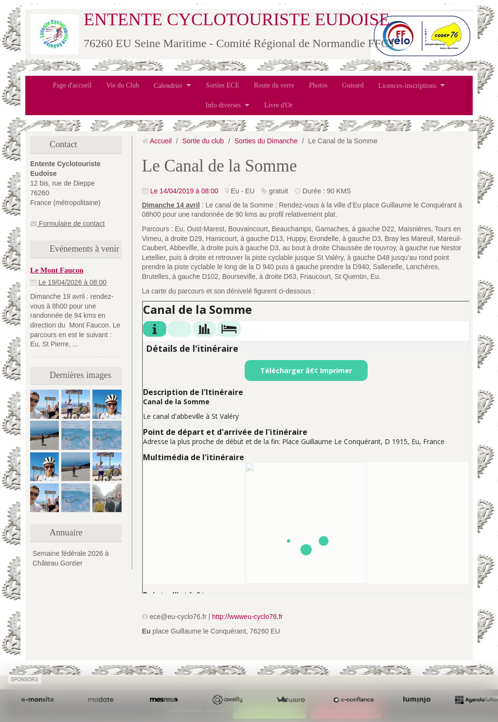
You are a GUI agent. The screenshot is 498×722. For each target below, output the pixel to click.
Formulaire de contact (67, 223)
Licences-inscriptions (407, 85)
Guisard (352, 85)
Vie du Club (122, 85)
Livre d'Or (278, 105)
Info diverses (223, 105)
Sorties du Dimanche (266, 141)
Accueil (161, 141)
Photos (318, 85)
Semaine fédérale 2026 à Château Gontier (70, 558)
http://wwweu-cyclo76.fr (247, 616)
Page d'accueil (72, 85)
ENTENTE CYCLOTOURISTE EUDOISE (237, 19)
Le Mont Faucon (56, 270)
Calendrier (168, 85)
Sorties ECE (222, 85)
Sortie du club (203, 141)
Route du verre (274, 85)
